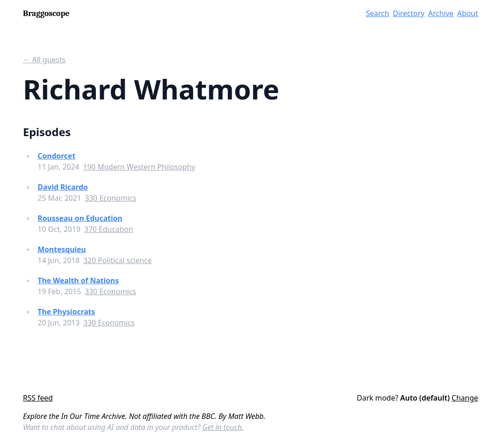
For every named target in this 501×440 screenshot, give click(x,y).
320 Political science (118, 260)
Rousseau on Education (80, 218)
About (467, 13)
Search (378, 13)
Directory (408, 13)
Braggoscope (46, 13)
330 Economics (110, 198)
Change (464, 398)
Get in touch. (223, 427)
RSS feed (38, 398)
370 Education (108, 229)
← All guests (44, 60)
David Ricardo (63, 187)
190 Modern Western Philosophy (139, 167)
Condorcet (56, 156)
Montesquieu (62, 249)
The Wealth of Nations (78, 280)
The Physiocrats (66, 312)
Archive (440, 13)
